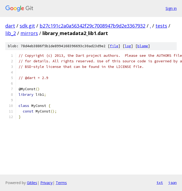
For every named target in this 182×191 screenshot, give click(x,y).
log (128, 46)
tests (161, 26)
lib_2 (10, 33)
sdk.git (27, 26)
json (172, 182)
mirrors (29, 33)
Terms (61, 182)
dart (10, 26)
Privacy (46, 182)
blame (142, 46)
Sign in (171, 8)
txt (160, 182)
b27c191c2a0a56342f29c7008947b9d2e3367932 (92, 26)
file (114, 46)
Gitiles (32, 182)
